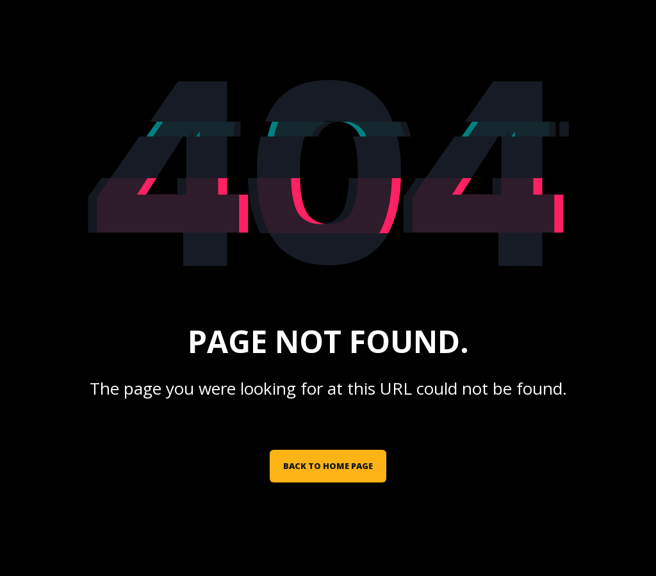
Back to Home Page (328, 466)
